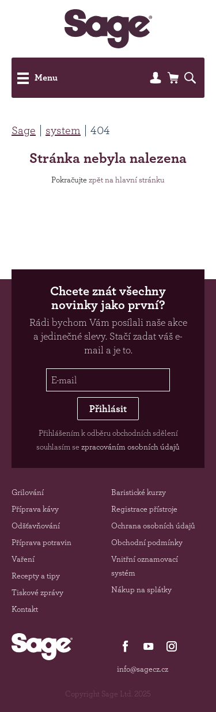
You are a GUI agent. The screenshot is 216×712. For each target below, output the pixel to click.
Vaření (23, 558)
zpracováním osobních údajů (130, 446)
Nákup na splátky (141, 589)
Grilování (28, 492)
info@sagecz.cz (142, 668)
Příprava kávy (35, 508)
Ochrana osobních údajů (153, 525)
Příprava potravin (41, 542)
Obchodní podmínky (147, 542)
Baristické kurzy (138, 492)
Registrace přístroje (144, 508)
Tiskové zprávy (37, 592)
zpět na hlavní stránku (127, 179)
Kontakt (25, 609)
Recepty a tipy (36, 575)
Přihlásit (108, 408)
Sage (24, 130)
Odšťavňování (36, 525)
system (63, 130)
